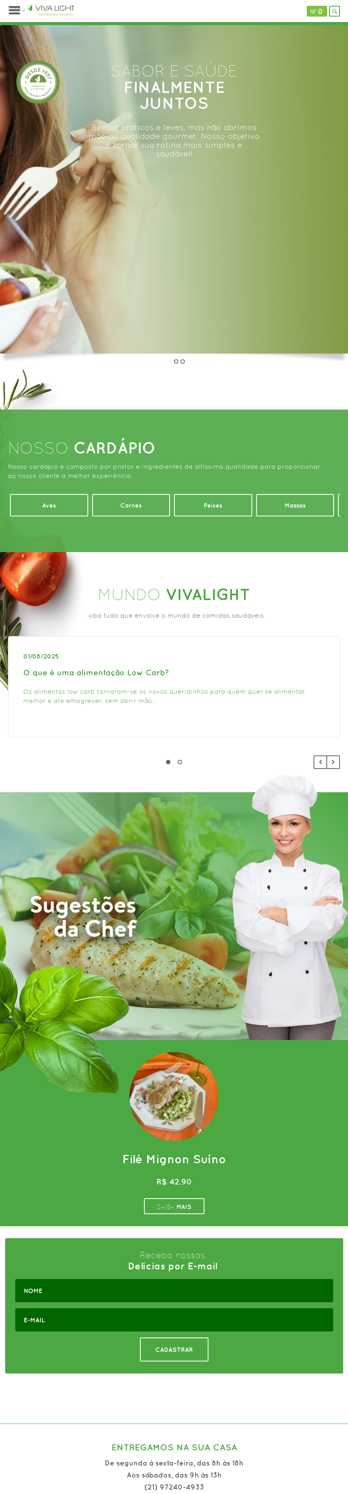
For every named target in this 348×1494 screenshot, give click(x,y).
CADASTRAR (174, 1349)
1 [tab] (168, 762)
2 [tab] (180, 762)
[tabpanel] (174, 686)
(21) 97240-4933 (174, 1487)
